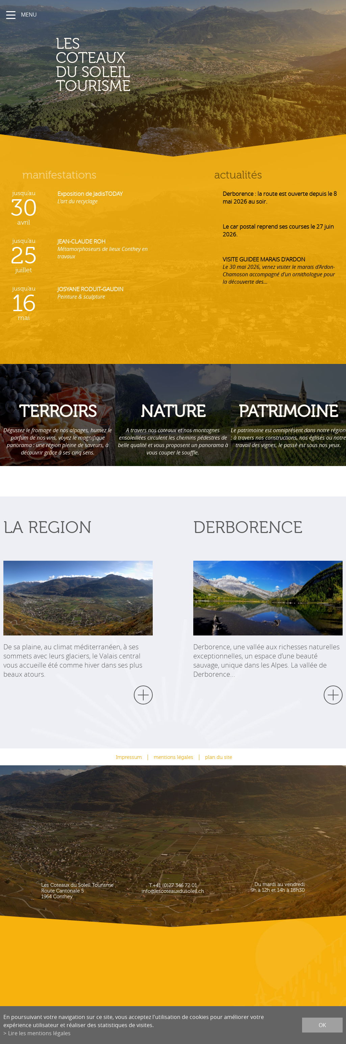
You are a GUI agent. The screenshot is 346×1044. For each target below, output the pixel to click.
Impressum (129, 757)
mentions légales (173, 757)
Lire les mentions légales (39, 1033)
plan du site (218, 757)
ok (322, 1025)
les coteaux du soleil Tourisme (102, 65)
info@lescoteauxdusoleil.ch (173, 891)
